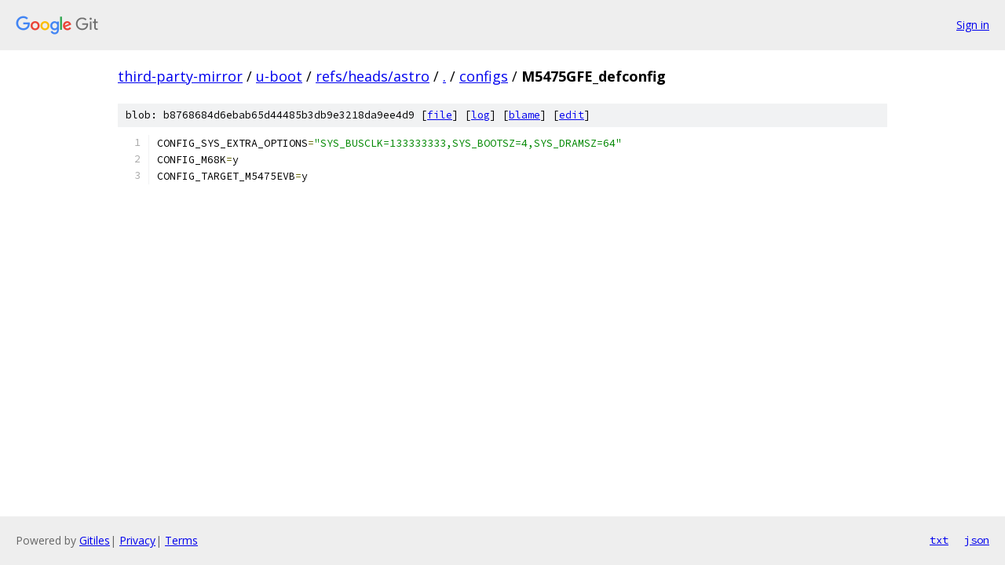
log (480, 115)
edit (571, 115)
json (976, 540)
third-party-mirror (180, 76)
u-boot (279, 76)
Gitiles (94, 540)
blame (524, 115)
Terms (181, 540)
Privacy (137, 540)
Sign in (972, 24)
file (439, 115)
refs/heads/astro (372, 76)
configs (483, 76)
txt (939, 540)
